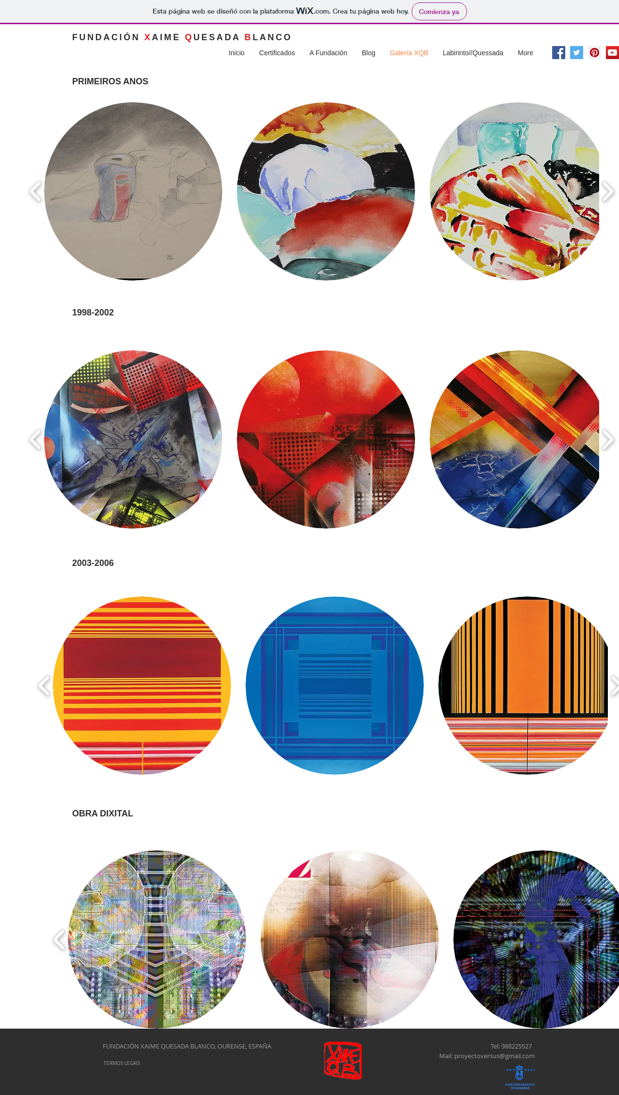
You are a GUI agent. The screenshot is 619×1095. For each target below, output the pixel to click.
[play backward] (35, 191)
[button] (133, 191)
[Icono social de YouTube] (612, 52)
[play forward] (608, 191)
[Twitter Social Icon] (576, 52)
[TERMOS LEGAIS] (121, 1063)
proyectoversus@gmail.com (494, 1055)
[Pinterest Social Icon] (594, 52)
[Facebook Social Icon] (558, 52)
